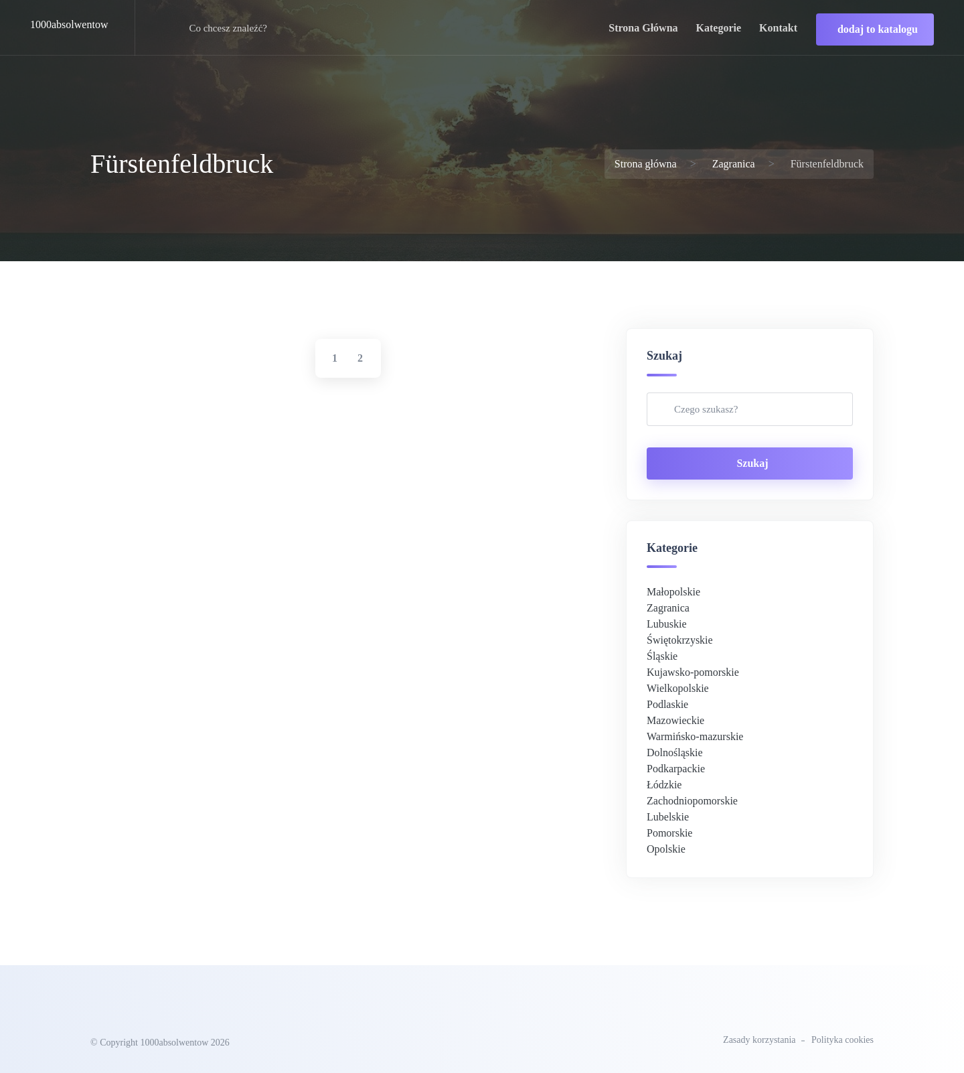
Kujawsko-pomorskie (693, 672)
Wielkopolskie (678, 688)
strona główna (643, 27)
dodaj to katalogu (877, 29)
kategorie (719, 27)
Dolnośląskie (675, 752)
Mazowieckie (675, 720)
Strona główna (646, 163)
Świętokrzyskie (680, 640)
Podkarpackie (676, 768)
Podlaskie (667, 704)
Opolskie (666, 849)
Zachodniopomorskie (692, 800)
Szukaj (752, 463)
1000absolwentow (69, 24)
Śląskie (662, 656)
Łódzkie (664, 784)
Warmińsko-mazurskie (695, 736)
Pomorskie (669, 833)
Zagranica (733, 163)
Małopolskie (673, 591)
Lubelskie (668, 816)
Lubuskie (667, 624)
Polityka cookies (842, 1040)
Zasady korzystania (759, 1040)
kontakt (778, 27)
